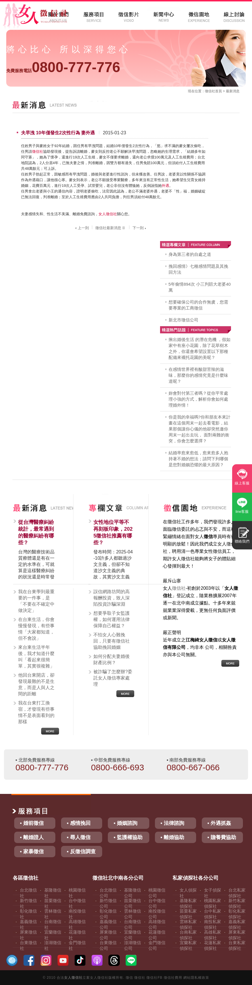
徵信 (129, 978)
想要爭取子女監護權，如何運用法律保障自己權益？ (111, 619)
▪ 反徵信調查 (81, 851)
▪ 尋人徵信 (78, 837)
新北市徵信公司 (183, 319)
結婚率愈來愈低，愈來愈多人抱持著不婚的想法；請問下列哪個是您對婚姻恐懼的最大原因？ (198, 458)
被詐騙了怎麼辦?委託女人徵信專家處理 (112, 678)
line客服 (242, 511)
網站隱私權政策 (196, 978)
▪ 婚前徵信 (31, 823)
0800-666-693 (117, 767)
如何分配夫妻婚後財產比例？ (111, 659)
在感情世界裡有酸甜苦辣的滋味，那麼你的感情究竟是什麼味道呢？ (198, 375)
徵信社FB (154, 978)
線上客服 (242, 483)
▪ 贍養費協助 (221, 837)
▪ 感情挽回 (78, 823)
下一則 (140, 228)
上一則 (81, 228)
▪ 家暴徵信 (31, 851)
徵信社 (210, 91)
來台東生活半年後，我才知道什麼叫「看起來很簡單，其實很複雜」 (36, 656)
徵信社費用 (173, 978)
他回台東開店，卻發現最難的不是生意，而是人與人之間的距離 (36, 684)
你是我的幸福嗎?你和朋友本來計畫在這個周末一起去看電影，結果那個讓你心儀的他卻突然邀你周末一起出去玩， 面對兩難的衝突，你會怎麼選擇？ (199, 429)
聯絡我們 (242, 541)
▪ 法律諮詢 (172, 823)
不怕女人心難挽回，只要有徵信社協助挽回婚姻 (111, 641)
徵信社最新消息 (110, 228)
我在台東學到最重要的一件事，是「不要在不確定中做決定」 (36, 601)
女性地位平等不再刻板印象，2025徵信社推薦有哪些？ (113, 532)
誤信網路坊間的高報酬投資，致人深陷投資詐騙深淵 (111, 598)
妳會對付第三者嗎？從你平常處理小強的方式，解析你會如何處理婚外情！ (198, 399)
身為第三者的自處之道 (190, 254)
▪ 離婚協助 (172, 837)
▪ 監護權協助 (128, 837)
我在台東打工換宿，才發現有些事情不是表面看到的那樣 (36, 712)
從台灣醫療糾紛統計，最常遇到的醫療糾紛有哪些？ (36, 532)
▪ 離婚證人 (31, 837)
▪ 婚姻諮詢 (125, 823)
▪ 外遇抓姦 (219, 823)
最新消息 (233, 91)
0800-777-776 (63, 67)
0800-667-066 (193, 767)
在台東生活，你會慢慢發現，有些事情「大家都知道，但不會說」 (36, 629)
